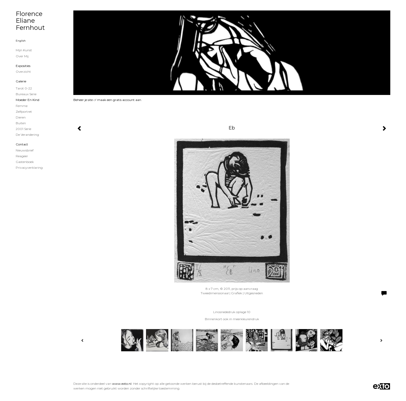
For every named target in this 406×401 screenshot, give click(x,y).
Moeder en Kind (27, 100)
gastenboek (25, 162)
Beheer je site (83, 100)
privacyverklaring (29, 168)
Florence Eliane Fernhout (30, 20)
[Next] (381, 340)
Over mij (22, 56)
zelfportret (24, 112)
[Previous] (82, 340)
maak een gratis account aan (119, 100)
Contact (22, 144)
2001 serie (23, 129)
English (21, 40)
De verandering (27, 135)
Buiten (21, 123)
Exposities (23, 66)
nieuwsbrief (25, 150)
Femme (22, 106)
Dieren (21, 117)
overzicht (23, 72)
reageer (22, 156)
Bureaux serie (26, 94)
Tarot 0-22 (24, 88)
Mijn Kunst (24, 50)
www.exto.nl (121, 384)
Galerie (21, 81)
